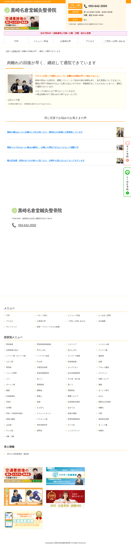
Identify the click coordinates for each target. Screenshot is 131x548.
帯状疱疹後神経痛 (44, 344)
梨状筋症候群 (104, 419)
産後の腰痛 (72, 413)
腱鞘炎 (39, 390)
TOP (16, 41)
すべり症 (71, 425)
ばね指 (8, 425)
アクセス (90, 41)
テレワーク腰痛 (74, 356)
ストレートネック (44, 413)
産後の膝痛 (10, 419)
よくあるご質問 (105, 315)
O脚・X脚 (10, 436)
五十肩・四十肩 (74, 379)
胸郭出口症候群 (105, 402)
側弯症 (39, 431)
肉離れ (101, 408)
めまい (101, 396)
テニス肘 (9, 431)
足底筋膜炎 (10, 396)
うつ (8, 379)
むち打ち (40, 408)
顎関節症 (71, 390)
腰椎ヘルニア (73, 396)
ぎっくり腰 (103, 425)
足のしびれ (72, 350)
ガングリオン (73, 367)
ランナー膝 (103, 350)
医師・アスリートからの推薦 (48, 327)
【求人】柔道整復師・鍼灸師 (17, 454)
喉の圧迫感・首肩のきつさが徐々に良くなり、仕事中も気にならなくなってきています (46, 160)
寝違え (39, 396)
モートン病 (10, 385)
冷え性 (39, 362)
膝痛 (8, 390)
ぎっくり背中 (104, 390)
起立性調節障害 (74, 373)
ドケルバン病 (42, 419)
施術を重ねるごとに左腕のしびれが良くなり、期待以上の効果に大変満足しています (45, 132)
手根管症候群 (42, 367)
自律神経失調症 (74, 402)
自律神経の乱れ (12, 350)
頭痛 (100, 362)
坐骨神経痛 (72, 362)
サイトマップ (11, 327)
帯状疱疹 (9, 344)
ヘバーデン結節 (43, 356)
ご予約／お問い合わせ (114, 41)
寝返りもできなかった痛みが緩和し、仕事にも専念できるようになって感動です (43, 147)
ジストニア (72, 344)
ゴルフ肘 (9, 362)
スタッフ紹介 (42, 315)
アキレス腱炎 (104, 367)
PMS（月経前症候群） (15, 413)
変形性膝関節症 (74, 419)
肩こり (70, 385)
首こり (39, 379)
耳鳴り (8, 402)
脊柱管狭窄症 (42, 425)
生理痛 (8, 408)
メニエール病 (104, 344)
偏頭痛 (101, 356)
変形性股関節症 (43, 373)
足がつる (71, 408)
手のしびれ (41, 350)
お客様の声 (65, 41)
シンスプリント (74, 431)
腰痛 (100, 385)
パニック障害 (11, 373)
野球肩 (8, 367)
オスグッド (103, 373)
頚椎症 (101, 431)
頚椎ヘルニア (104, 379)
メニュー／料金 (40, 41)
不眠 (100, 413)
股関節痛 (40, 385)
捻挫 (38, 402)
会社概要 (102, 321)
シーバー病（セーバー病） (16, 356)
